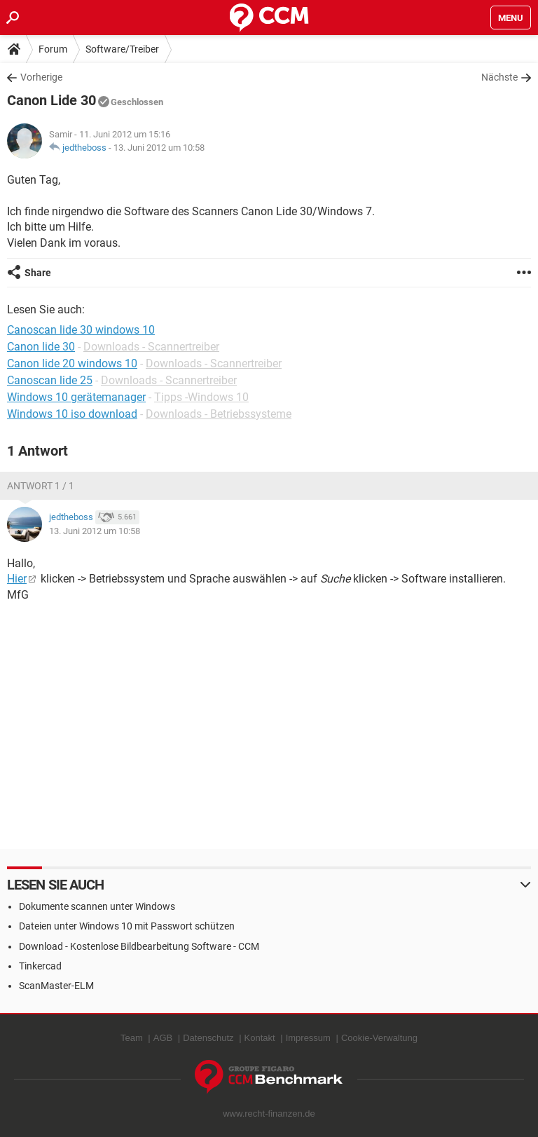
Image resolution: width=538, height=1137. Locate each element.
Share (38, 272)
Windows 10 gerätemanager (76, 397)
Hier (17, 578)
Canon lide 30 (41, 346)
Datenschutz (208, 1038)
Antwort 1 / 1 (40, 485)
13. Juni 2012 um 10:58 (159, 147)
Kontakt (259, 1038)
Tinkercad (40, 966)
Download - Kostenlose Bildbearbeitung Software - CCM (139, 946)
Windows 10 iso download (72, 414)
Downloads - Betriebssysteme (218, 414)
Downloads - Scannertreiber (151, 346)
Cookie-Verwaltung (379, 1038)
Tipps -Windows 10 (201, 397)
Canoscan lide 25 (49, 380)
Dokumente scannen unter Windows (97, 906)
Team (131, 1038)
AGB (162, 1038)
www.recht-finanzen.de (269, 1113)
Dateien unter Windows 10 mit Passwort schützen (127, 926)
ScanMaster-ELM (56, 985)
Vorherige (41, 77)
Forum (53, 49)
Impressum (308, 1038)
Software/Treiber (122, 49)
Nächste (499, 77)
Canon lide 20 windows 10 (72, 363)
